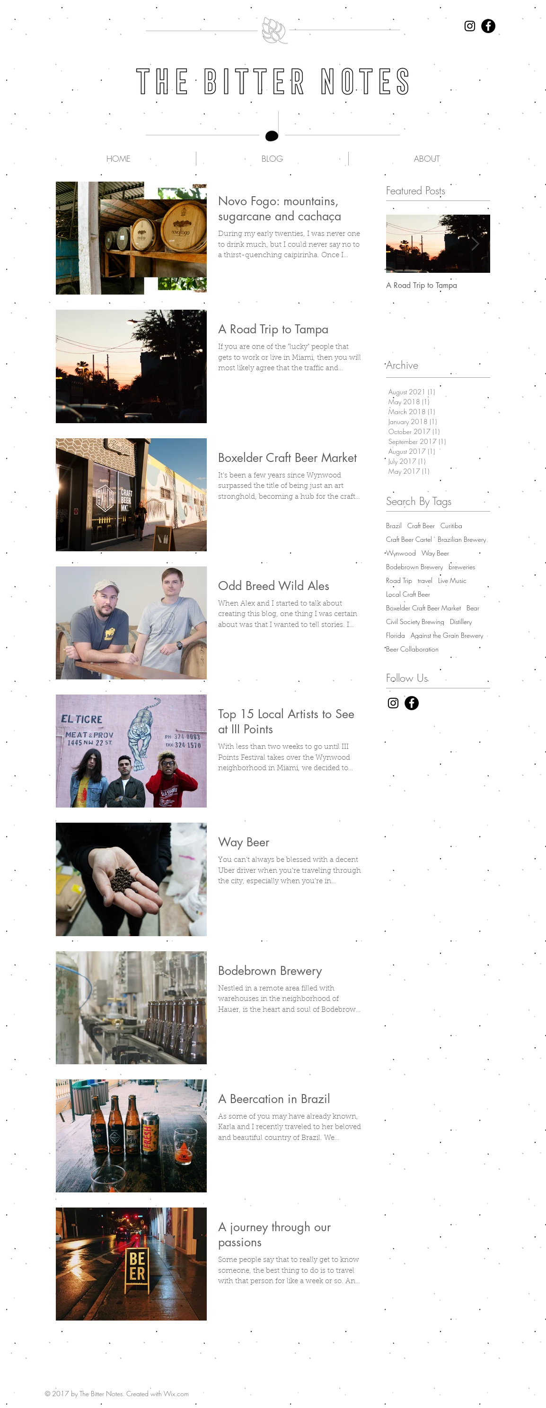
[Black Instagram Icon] (470, 26)
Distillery (461, 621)
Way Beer (435, 553)
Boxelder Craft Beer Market (423, 608)
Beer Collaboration (412, 649)
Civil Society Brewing (415, 621)
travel (425, 580)
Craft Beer (421, 525)
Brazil (394, 525)
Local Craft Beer (408, 594)
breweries (462, 567)
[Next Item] (475, 243)
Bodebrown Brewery (414, 567)
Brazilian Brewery (462, 539)
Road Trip (399, 580)
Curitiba (451, 525)
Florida (395, 635)
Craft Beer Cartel (409, 539)
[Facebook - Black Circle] (488, 26)
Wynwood (401, 553)
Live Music (452, 580)
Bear (473, 608)
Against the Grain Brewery (447, 635)
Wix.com (176, 1393)
